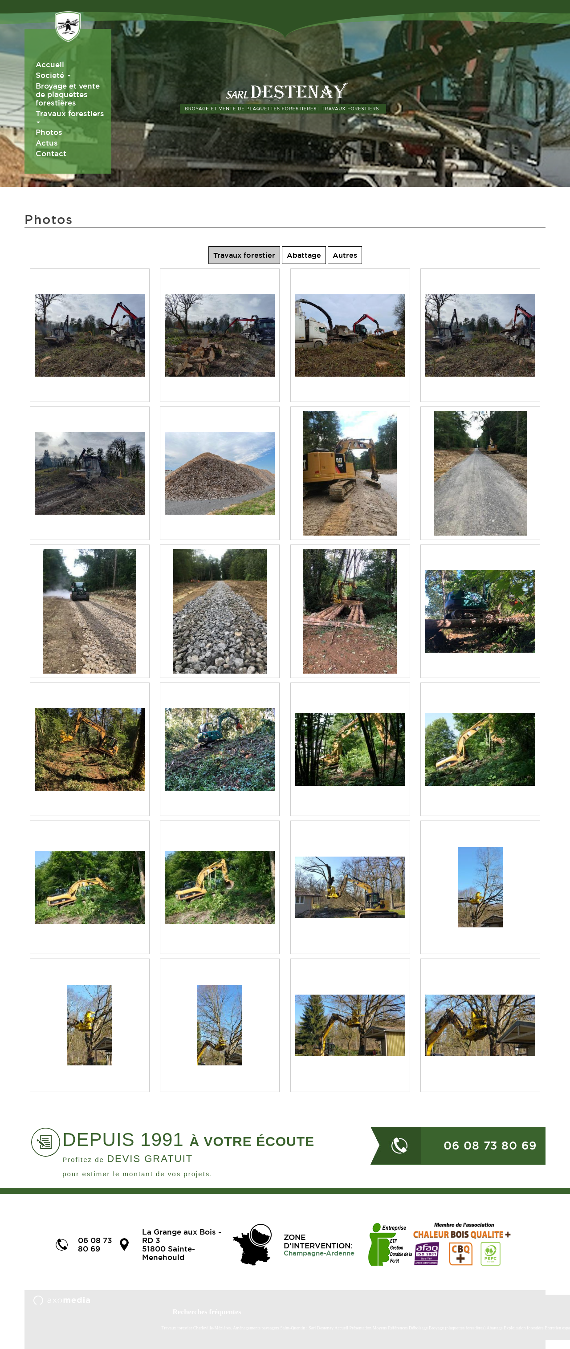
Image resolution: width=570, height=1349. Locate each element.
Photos (49, 132)
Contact (51, 153)
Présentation (360, 1327)
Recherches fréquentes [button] (207, 1312)
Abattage (304, 255)
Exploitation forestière (524, 1327)
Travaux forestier (244, 255)
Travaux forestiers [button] (70, 116)
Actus (47, 142)
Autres (345, 255)
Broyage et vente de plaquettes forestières (68, 94)
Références (397, 1327)
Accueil (50, 64)
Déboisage (419, 1327)
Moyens (379, 1327)
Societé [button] (53, 75)
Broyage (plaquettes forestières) (457, 1327)
